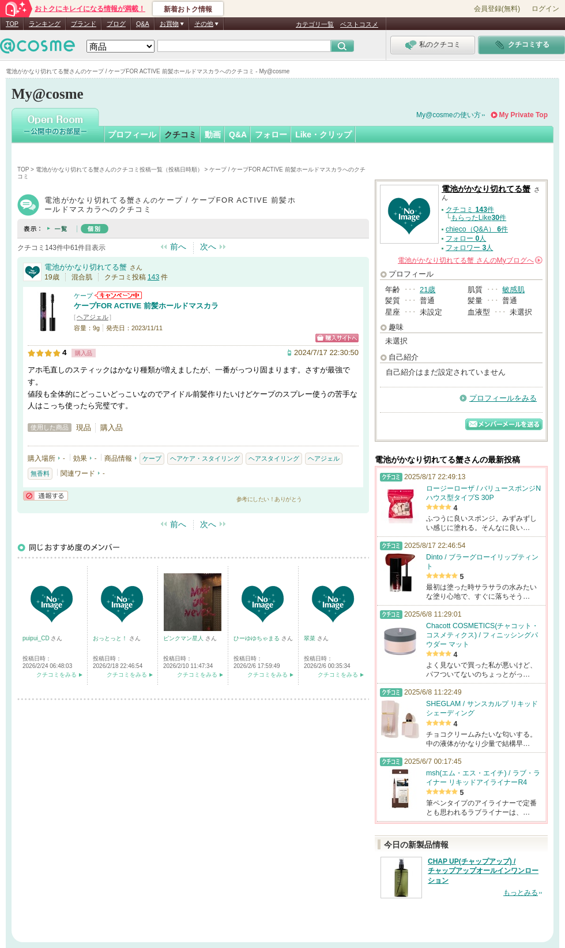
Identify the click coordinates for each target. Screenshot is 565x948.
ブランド (83, 23)
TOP (12, 23)
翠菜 (310, 638)
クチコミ (180, 134)
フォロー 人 (466, 238)
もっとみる (520, 893)
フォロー (271, 134)
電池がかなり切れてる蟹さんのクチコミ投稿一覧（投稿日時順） (119, 169)
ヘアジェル (92, 316)
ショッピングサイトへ (337, 338)
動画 (213, 134)
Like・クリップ (323, 134)
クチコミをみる (56, 674)
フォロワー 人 (469, 248)
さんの (470, 260)
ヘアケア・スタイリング (205, 458)
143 (154, 277)
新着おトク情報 (188, 9)
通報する (45, 496)
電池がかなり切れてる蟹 (85, 267)
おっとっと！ (111, 638)
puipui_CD (36, 638)
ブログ (116, 23)
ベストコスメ (359, 24)
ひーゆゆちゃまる (257, 638)
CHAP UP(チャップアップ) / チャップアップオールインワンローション (483, 871)
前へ (178, 246)
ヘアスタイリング (273, 458)
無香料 (40, 473)
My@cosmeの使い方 (448, 115)
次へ (208, 246)
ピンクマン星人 (184, 638)
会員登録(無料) (497, 9)
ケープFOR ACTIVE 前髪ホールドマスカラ (146, 305)
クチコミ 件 (470, 210)
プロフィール (132, 134)
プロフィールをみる (503, 398)
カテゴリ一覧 (315, 24)
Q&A (142, 23)
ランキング (45, 23)
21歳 (427, 289)
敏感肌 (513, 289)
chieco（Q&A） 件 (477, 229)
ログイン (545, 9)
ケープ (83, 295)
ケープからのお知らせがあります (118, 295)
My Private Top (523, 115)
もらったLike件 (478, 218)
